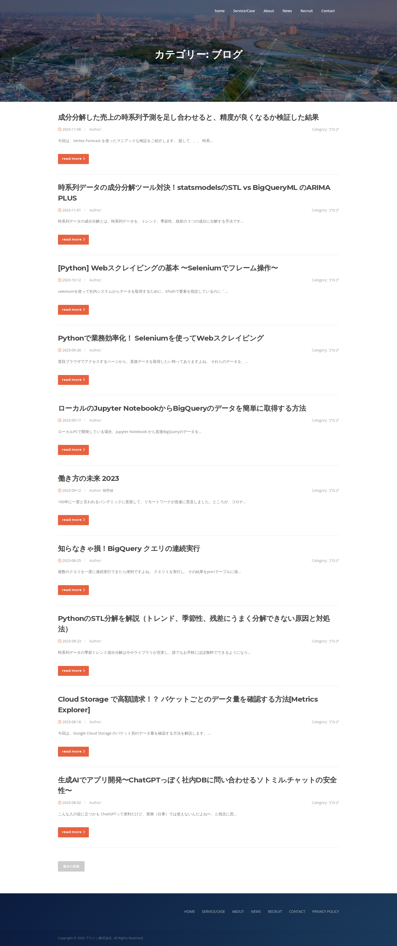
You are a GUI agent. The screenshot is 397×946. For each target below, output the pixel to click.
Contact (328, 10)
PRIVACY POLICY (325, 911)
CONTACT (297, 911)
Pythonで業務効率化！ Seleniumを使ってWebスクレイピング (161, 338)
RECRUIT (275, 911)
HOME (189, 911)
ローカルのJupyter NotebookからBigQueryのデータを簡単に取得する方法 (182, 408)
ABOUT (238, 911)
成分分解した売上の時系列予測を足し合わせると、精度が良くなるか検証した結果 (188, 117)
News (287, 10)
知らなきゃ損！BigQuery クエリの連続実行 (129, 548)
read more (73, 158)
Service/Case (244, 10)
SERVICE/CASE (213, 911)
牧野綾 (108, 490)
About (269, 10)
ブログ (333, 129)
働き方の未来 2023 (88, 478)
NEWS (256, 911)
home (220, 10)
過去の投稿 (71, 866)
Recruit (307, 10)
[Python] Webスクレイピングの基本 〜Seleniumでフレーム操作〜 (168, 268)
